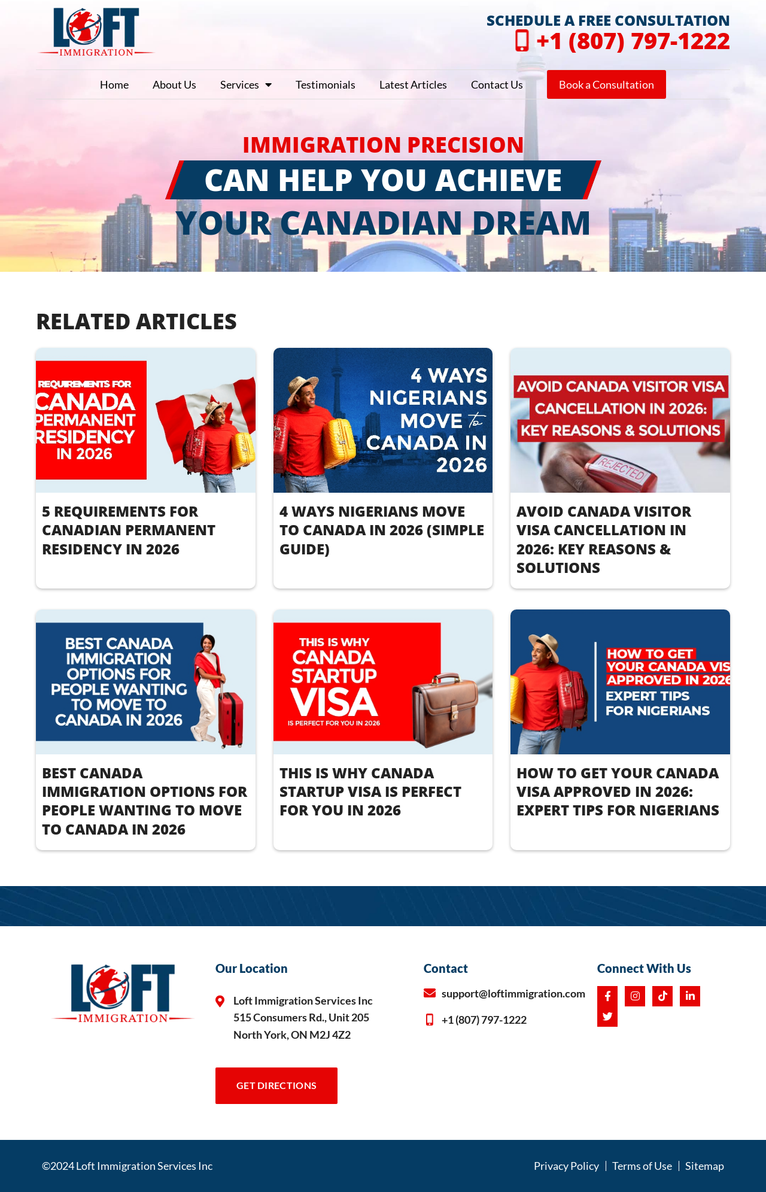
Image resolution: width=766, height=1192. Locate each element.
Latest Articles (413, 84)
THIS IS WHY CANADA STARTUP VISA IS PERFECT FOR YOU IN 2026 (370, 791)
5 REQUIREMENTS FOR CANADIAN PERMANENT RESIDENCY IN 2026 (128, 529)
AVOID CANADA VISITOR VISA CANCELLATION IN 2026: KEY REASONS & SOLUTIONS (603, 539)
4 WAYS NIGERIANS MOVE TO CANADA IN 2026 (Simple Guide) (381, 529)
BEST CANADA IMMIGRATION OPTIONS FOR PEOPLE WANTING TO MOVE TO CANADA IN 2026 (144, 801)
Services (246, 84)
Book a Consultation (606, 84)
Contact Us (497, 84)
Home (114, 84)
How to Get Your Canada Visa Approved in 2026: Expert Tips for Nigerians (617, 791)
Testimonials (325, 84)
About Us (174, 84)
